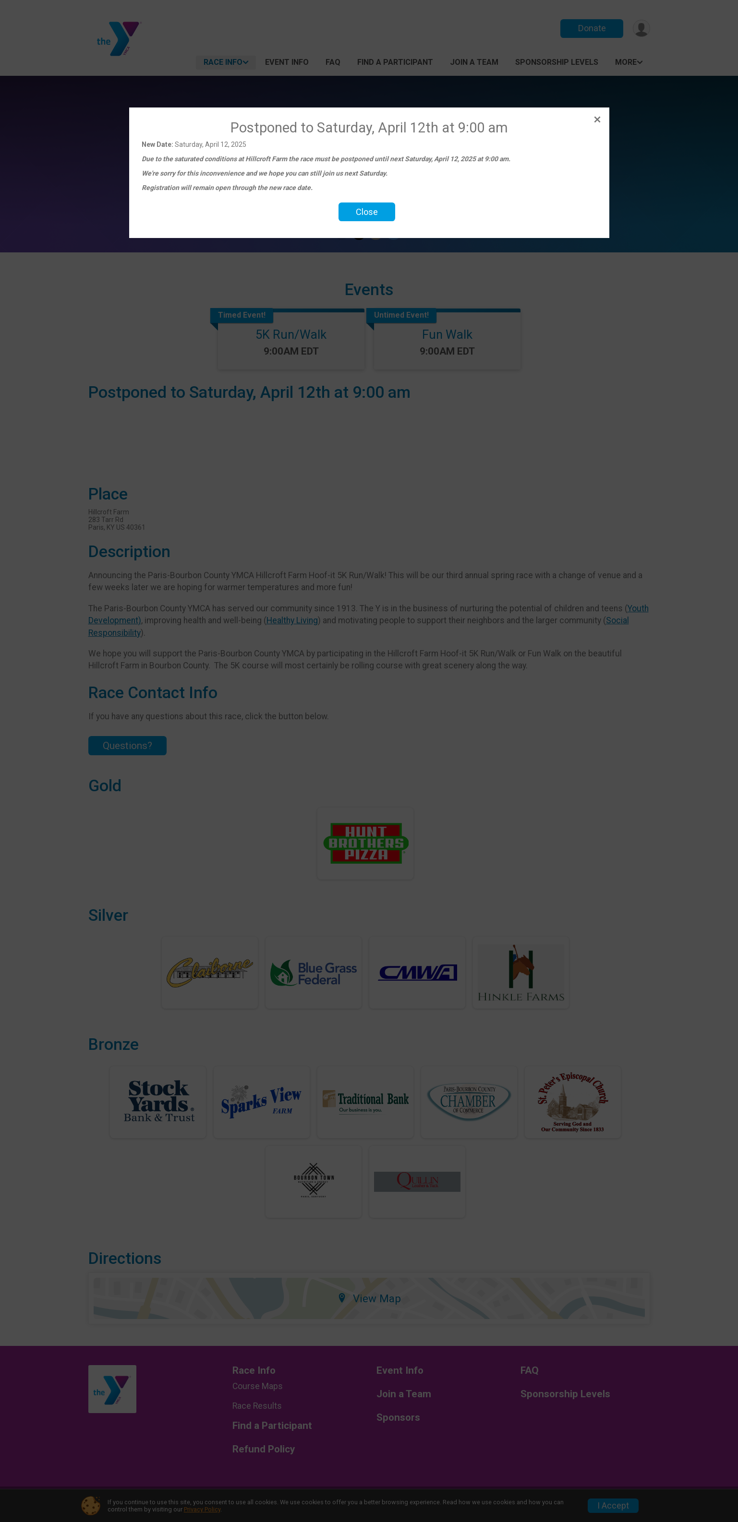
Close (367, 212)
